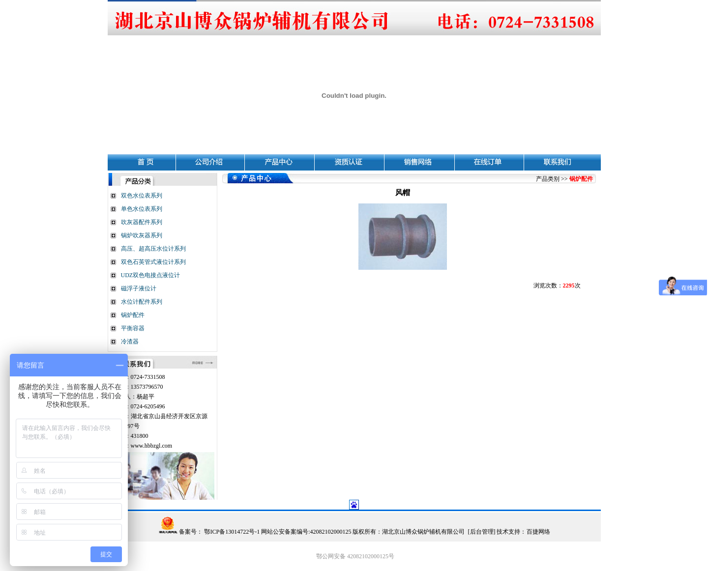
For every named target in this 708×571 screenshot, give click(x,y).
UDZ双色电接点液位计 (150, 275)
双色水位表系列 (141, 195)
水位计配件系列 (141, 301)
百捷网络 (538, 531)
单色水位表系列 (141, 208)
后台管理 (482, 531)
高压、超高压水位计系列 (153, 248)
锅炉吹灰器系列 (141, 235)
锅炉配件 (133, 315)
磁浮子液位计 (138, 288)
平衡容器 (133, 328)
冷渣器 (130, 341)
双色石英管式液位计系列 (153, 261)
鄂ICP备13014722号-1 (231, 531)
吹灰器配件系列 (141, 222)
